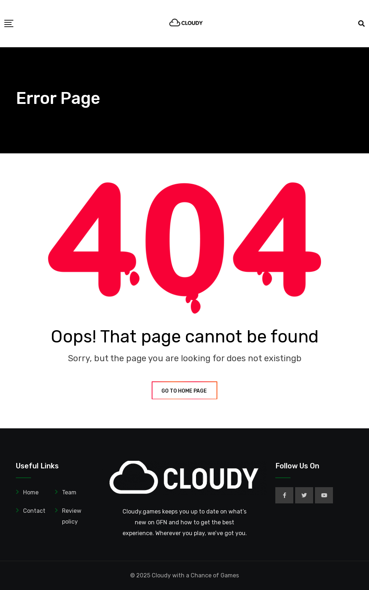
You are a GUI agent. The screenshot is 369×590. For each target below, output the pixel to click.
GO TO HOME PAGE (184, 391)
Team (69, 492)
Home (31, 492)
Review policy (71, 516)
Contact (34, 510)
